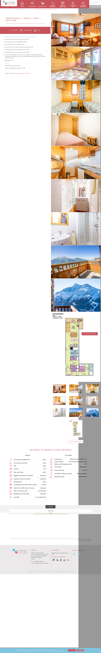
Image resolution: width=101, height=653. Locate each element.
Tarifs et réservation (62, 6)
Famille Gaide (32, 6)
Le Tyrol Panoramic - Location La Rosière (24, 9)
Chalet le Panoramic (53, 6)
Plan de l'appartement (75, 441)
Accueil (22, 6)
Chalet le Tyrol (42, 6)
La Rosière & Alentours (83, 6)
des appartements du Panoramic (21, 73)
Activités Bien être (73, 6)
